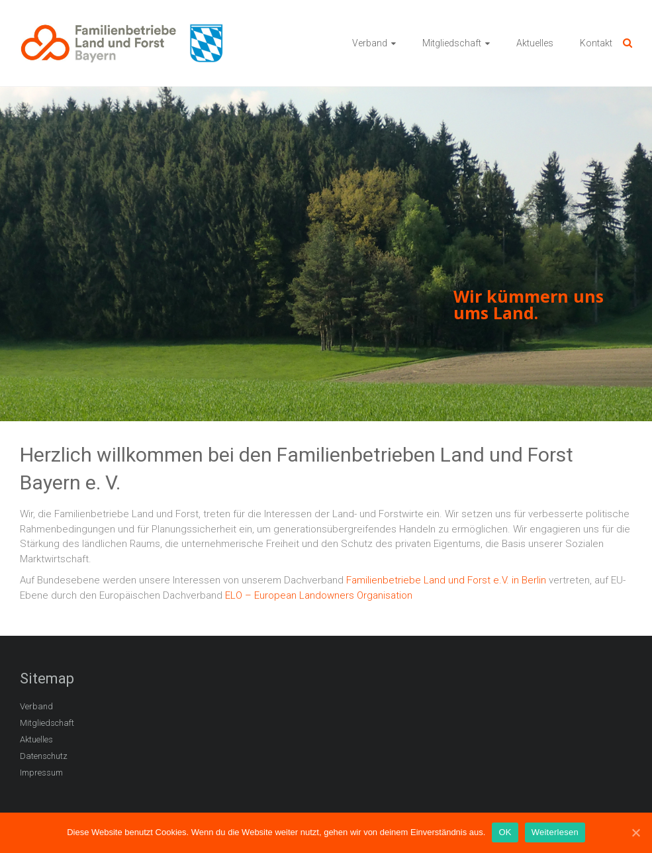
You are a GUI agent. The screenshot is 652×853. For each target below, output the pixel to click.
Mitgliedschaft (451, 43)
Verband (369, 43)
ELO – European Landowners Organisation (318, 595)
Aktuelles (534, 43)
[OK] (635, 832)
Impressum (41, 773)
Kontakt (596, 43)
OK (504, 832)
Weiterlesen (555, 832)
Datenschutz (44, 756)
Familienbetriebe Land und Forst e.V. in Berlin (446, 580)
